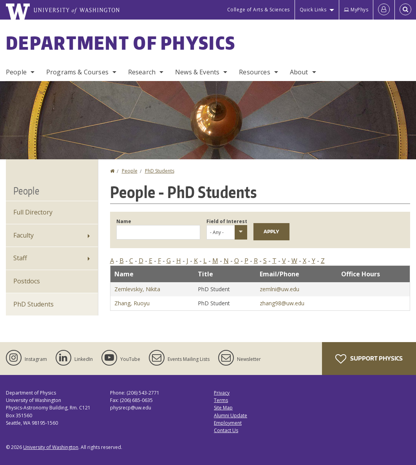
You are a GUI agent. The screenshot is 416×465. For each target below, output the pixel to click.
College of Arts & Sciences (258, 9)
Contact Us (226, 430)
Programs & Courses (77, 72)
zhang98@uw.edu (282, 303)
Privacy (222, 392)
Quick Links (313, 9)
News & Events (197, 72)
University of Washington (50, 447)
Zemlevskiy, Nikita (137, 289)
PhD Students (159, 171)
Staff (20, 258)
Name (123, 221)
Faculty (23, 235)
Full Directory (32, 212)
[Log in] (383, 10)
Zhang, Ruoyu (132, 303)
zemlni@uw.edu (279, 289)
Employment (228, 423)
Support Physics (369, 358)
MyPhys (356, 9)
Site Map (223, 407)
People (16, 72)
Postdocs (26, 281)
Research (142, 72)
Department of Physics (120, 43)
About (299, 72)
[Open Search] (405, 10)
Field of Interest (226, 221)
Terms (221, 400)
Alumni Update (230, 415)
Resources (254, 72)
